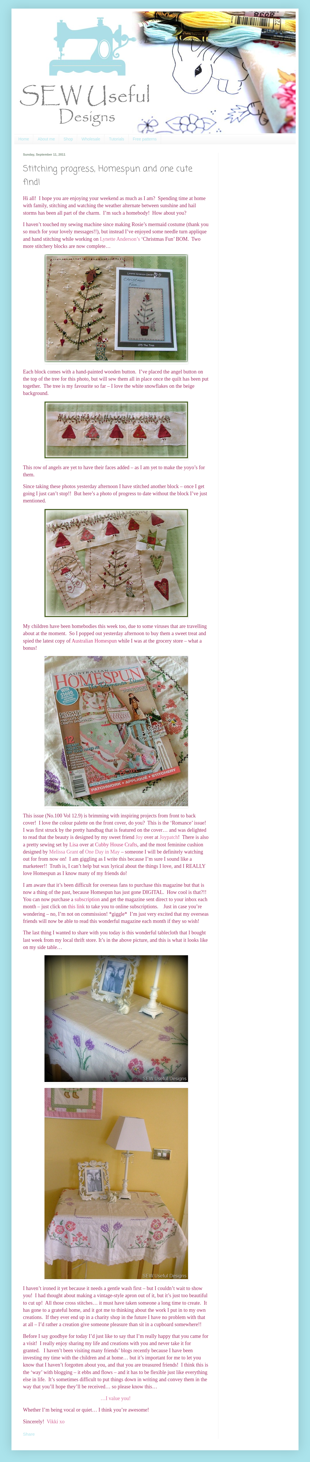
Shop (68, 139)
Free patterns (145, 139)
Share (29, 1434)
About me (46, 139)
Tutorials (116, 139)
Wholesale (91, 139)
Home (23, 139)
